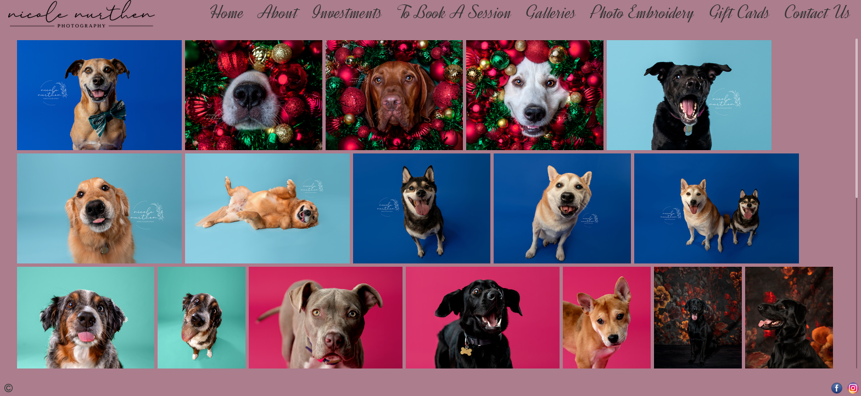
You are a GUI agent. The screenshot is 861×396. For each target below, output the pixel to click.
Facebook (837, 388)
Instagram (853, 388)
